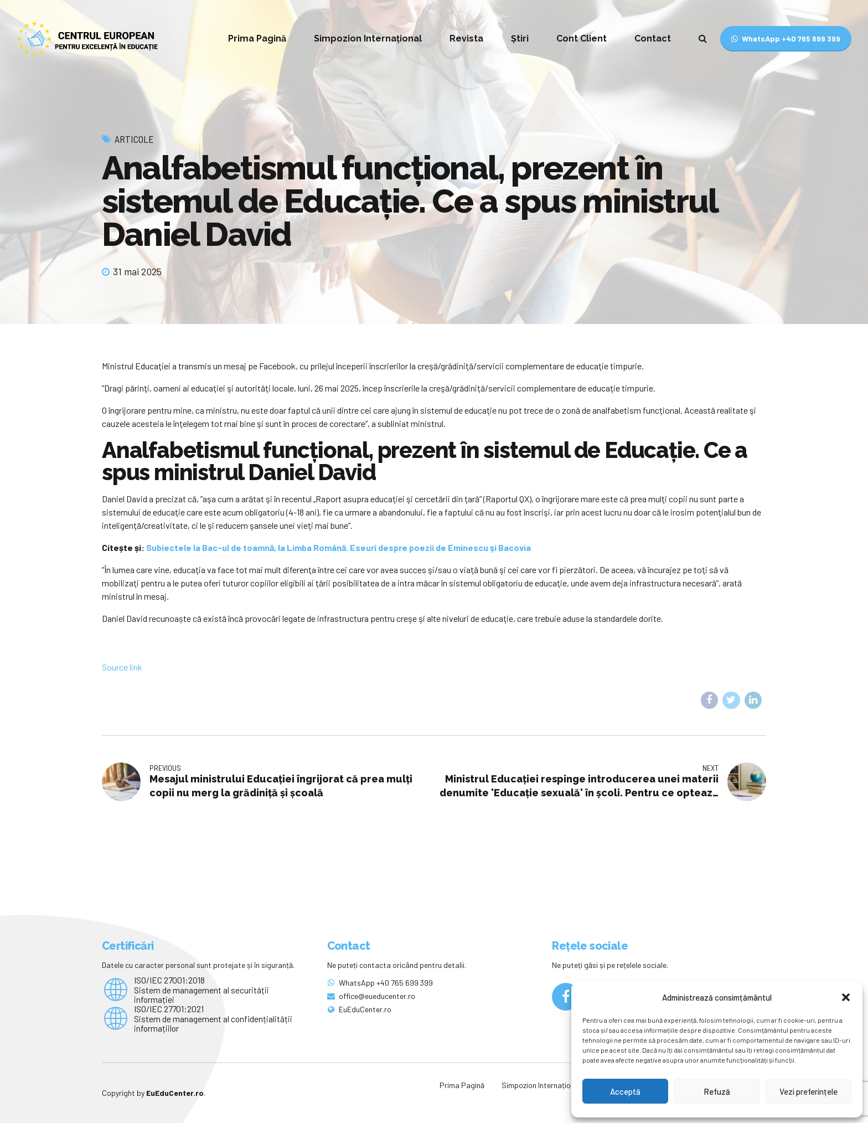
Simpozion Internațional (368, 38)
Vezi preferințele (808, 1091)
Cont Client (581, 38)
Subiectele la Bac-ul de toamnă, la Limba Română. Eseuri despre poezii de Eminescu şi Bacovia (338, 547)
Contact (652, 38)
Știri (520, 38)
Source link (122, 667)
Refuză (717, 1091)
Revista (466, 38)
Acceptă (625, 1091)
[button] (845, 997)
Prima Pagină (257, 38)
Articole (134, 139)
